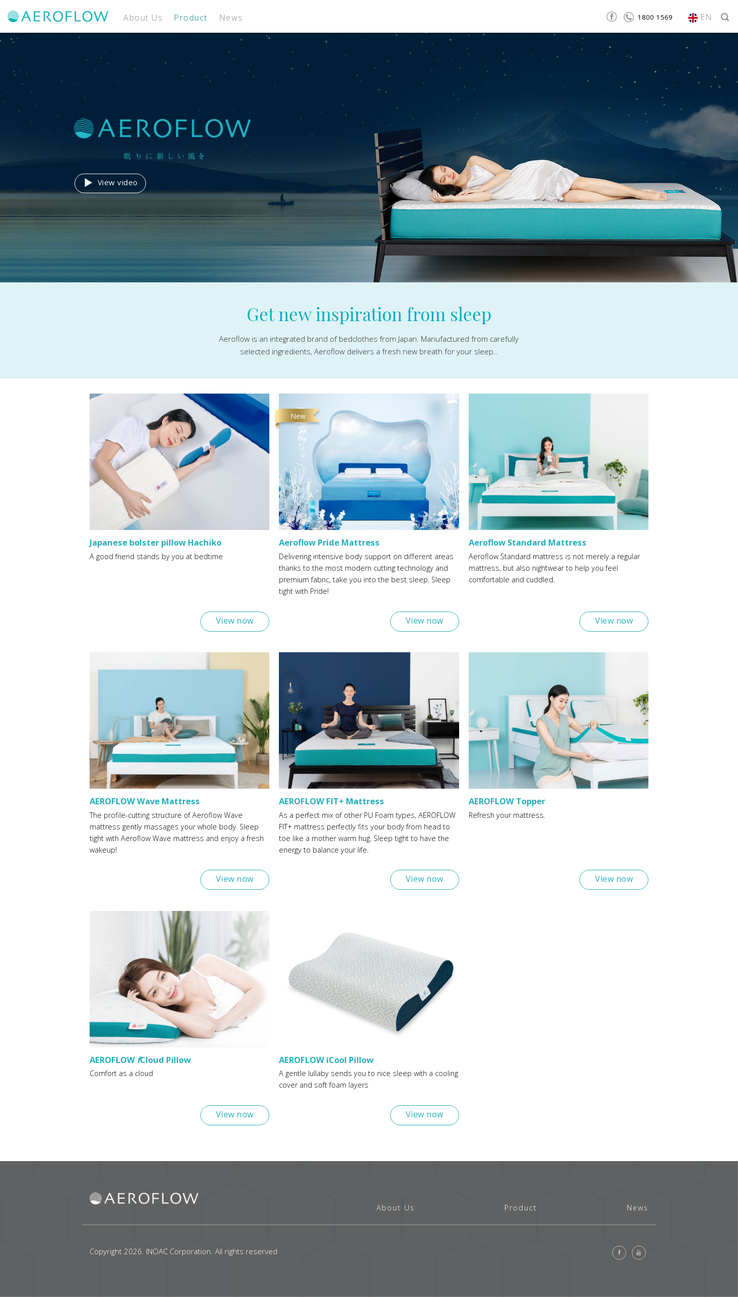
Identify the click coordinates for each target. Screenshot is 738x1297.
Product (191, 17)
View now (235, 620)
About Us (143, 17)
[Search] (724, 16)
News (231, 17)
